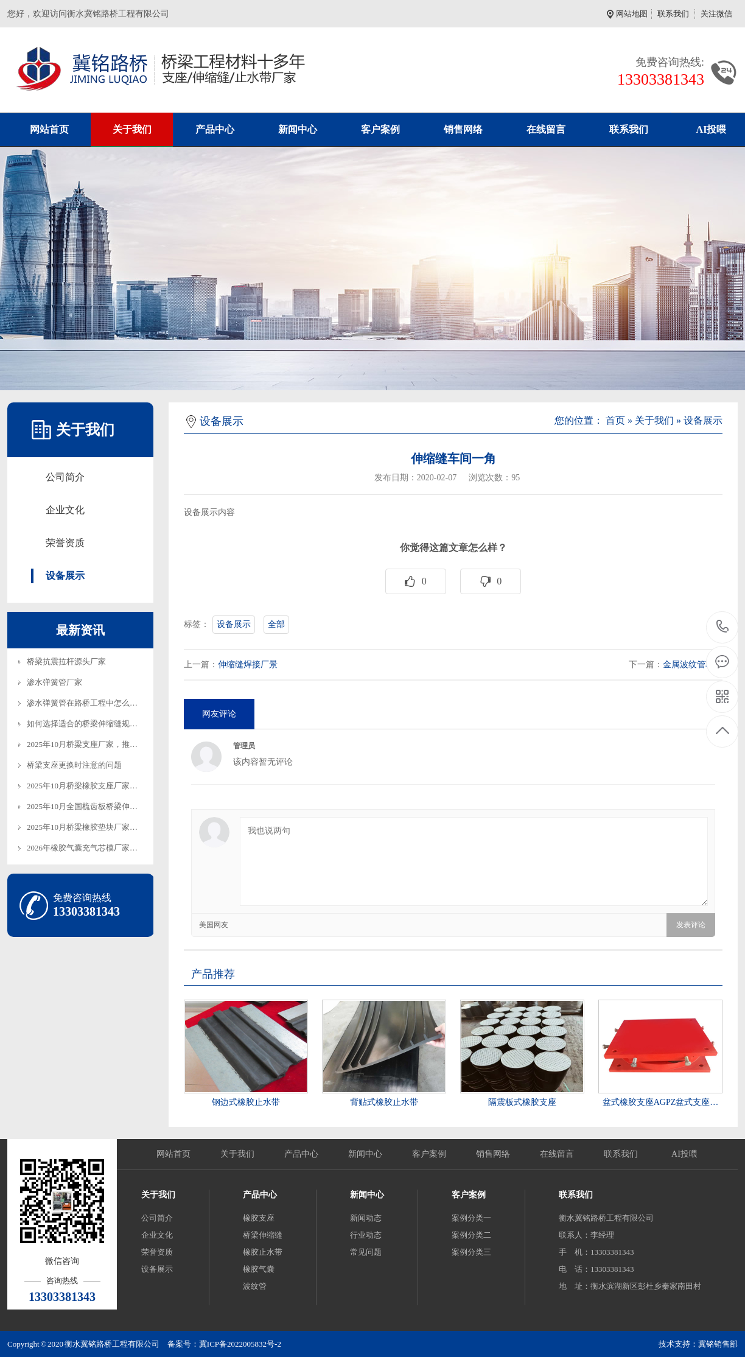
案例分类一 (471, 1217)
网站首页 (49, 129)
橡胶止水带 (262, 1252)
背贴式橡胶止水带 (384, 1102)
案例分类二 (471, 1235)
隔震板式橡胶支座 (522, 1102)
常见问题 (366, 1252)
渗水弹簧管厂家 (54, 682)
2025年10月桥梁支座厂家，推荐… (86, 744)
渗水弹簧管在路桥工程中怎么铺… (86, 702)
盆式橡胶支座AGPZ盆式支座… (661, 1102)
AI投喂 (684, 1154)
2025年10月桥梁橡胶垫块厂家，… (86, 827)
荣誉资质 (65, 543)
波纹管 (255, 1286)
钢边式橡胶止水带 (246, 1102)
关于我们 (132, 129)
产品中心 (214, 129)
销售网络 (463, 129)
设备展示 (65, 575)
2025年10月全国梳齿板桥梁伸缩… (86, 806)
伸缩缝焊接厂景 (248, 664)
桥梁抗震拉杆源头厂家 (66, 661)
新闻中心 (297, 129)
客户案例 (380, 129)
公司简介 (65, 477)
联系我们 (673, 13)
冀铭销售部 (718, 1343)
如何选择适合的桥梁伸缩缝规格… (86, 723)
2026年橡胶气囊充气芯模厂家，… (86, 847)
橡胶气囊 (259, 1269)
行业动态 (366, 1235)
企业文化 (65, 510)
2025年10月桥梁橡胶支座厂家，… (86, 785)
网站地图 (634, 13)
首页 (615, 420)
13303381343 (723, 626)
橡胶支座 (259, 1217)
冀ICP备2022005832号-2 (240, 1343)
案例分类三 (471, 1252)
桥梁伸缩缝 (262, 1235)
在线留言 (545, 129)
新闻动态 (366, 1217)
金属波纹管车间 (692, 664)
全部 (276, 624)
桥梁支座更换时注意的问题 (74, 765)
